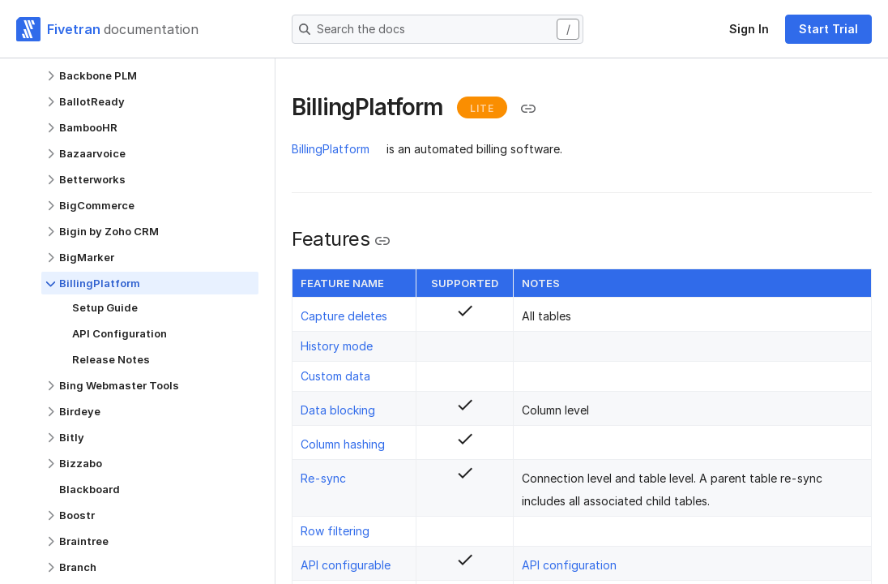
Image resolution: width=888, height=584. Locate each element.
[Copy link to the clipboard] (528, 108)
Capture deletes (344, 316)
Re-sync (323, 478)
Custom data (335, 376)
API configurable (346, 565)
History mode (337, 346)
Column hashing (343, 444)
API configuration (569, 565)
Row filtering (335, 531)
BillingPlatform (330, 149)
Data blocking (338, 410)
